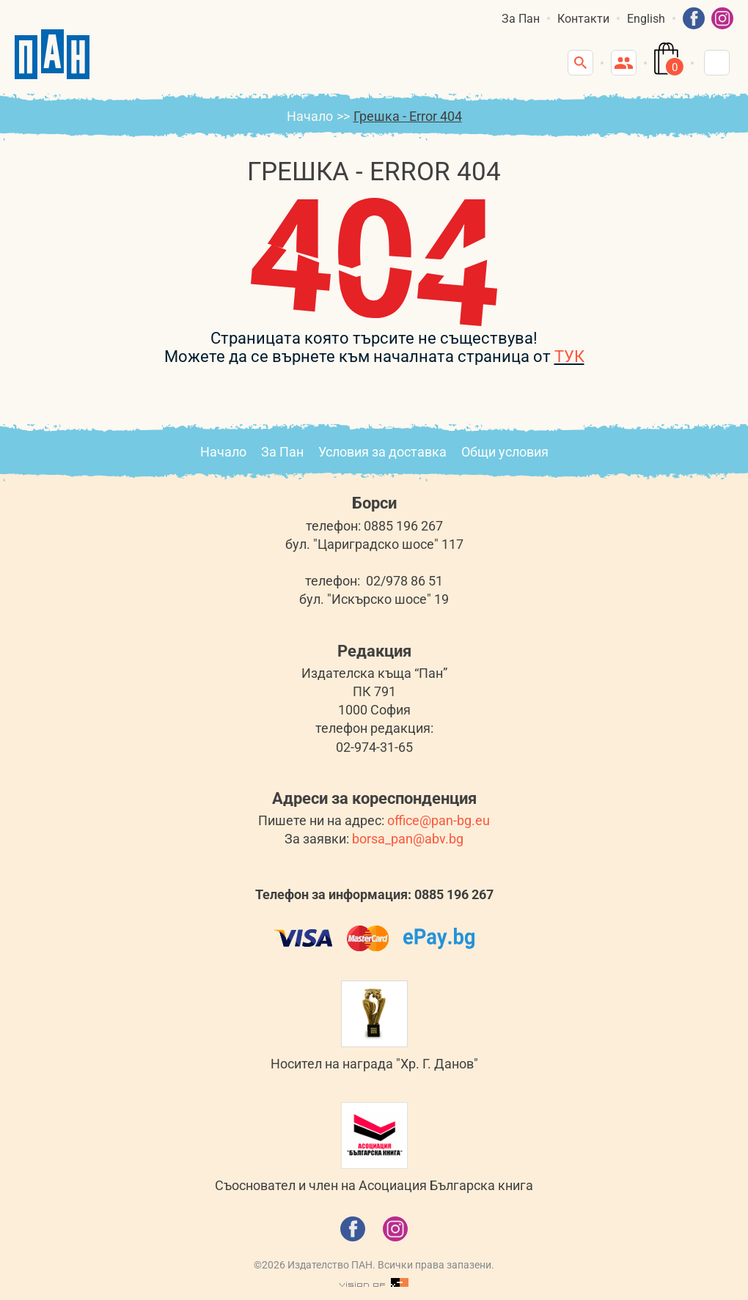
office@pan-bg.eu (438, 820)
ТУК (569, 356)
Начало (310, 116)
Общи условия (505, 451)
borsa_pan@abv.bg (407, 838)
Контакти (583, 19)
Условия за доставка (382, 451)
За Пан (521, 19)
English (646, 19)
